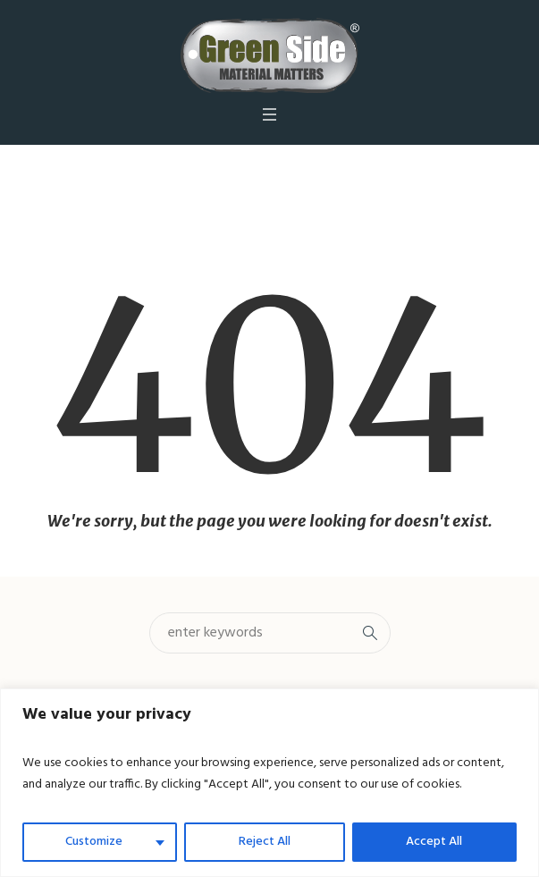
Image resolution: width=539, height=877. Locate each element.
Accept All (434, 841)
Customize (93, 841)
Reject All (265, 841)
